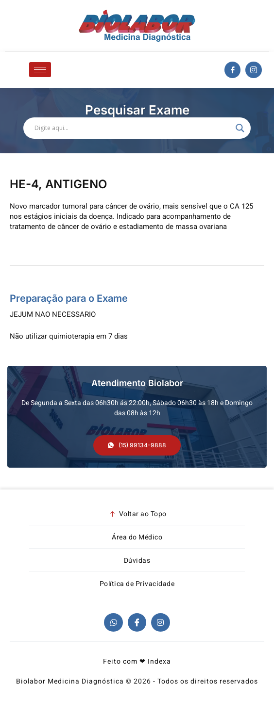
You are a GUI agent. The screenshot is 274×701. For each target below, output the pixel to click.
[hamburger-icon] (40, 69)
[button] (137, 445)
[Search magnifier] (240, 128)
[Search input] (132, 128)
